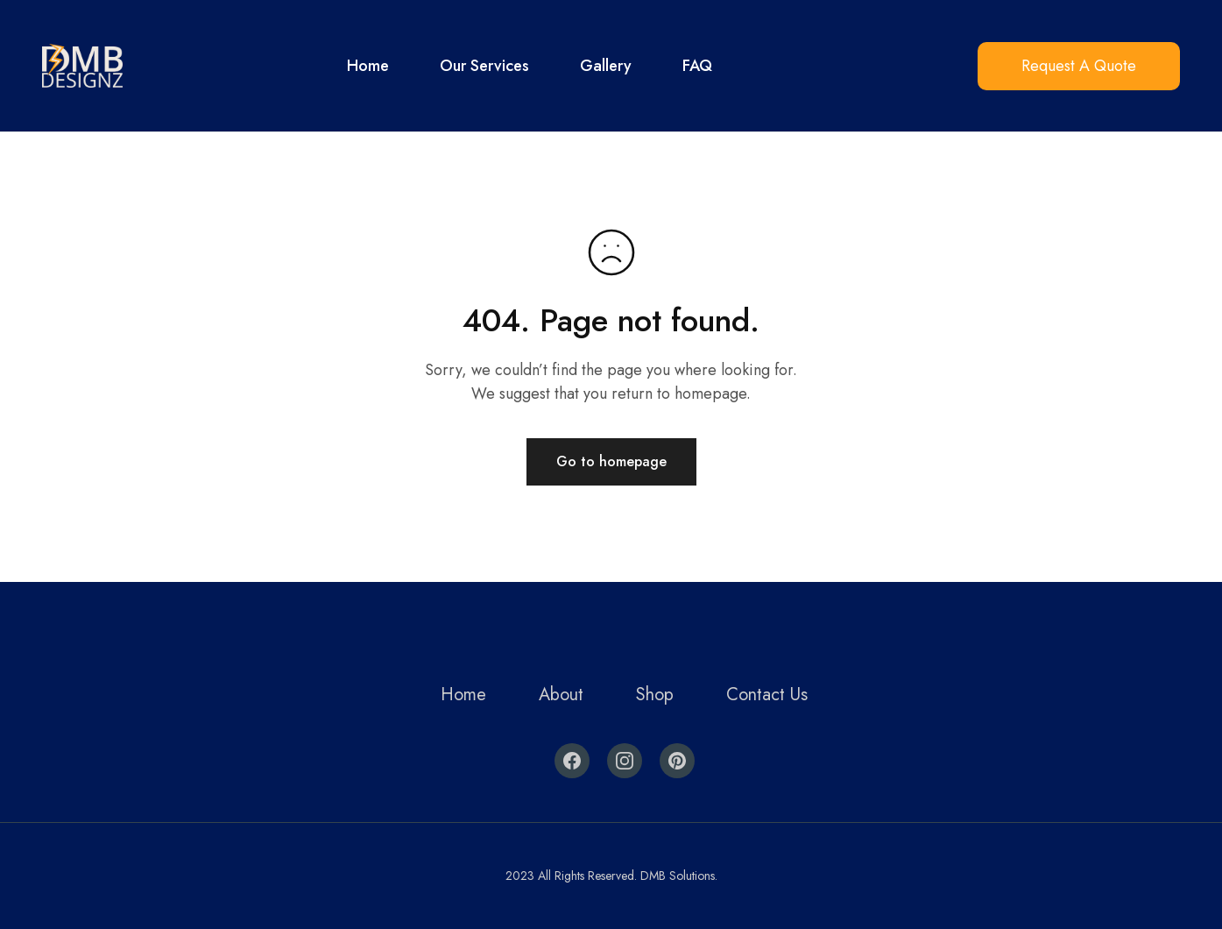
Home (368, 65)
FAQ (697, 65)
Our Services (484, 65)
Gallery (606, 65)
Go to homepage (611, 461)
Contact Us (767, 694)
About (561, 694)
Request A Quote (1078, 65)
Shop (655, 694)
